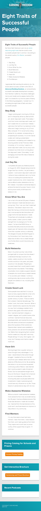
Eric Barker (20, 55)
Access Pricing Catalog (14, 454)
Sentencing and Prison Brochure (17, 475)
